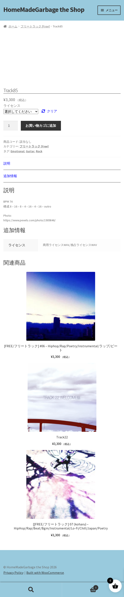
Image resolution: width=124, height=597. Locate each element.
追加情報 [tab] (10, 176)
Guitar (30, 151)
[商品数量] (10, 126)
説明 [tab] (6, 163)
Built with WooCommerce (45, 572)
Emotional (17, 151)
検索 (31, 590)
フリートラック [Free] (35, 26)
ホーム (12, 26)
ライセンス (11, 105)
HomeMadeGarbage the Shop (43, 9)
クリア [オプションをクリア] (52, 111)
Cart (80, 586)
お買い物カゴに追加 (40, 125)
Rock (39, 151)
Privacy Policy (13, 572)
